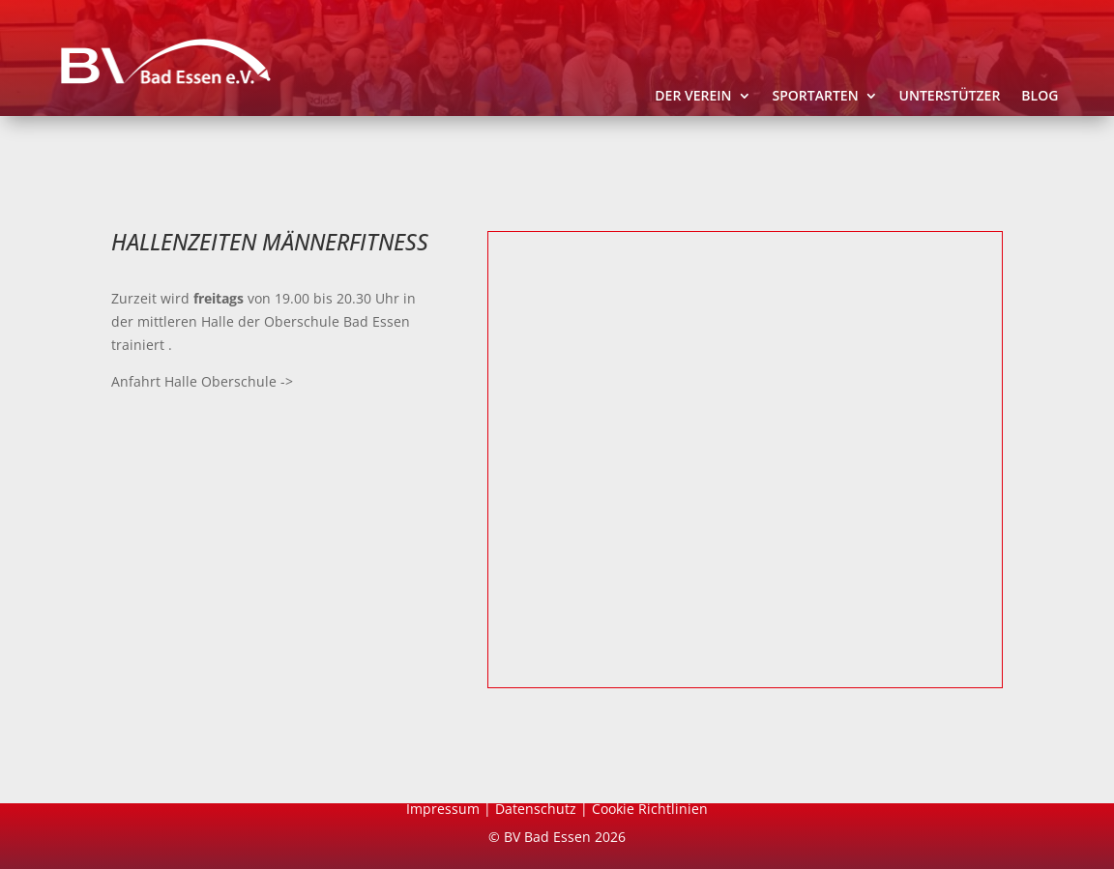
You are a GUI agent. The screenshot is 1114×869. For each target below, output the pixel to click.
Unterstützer (950, 96)
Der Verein (693, 96)
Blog (1039, 96)
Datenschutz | (543, 808)
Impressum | (450, 808)
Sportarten (816, 96)
